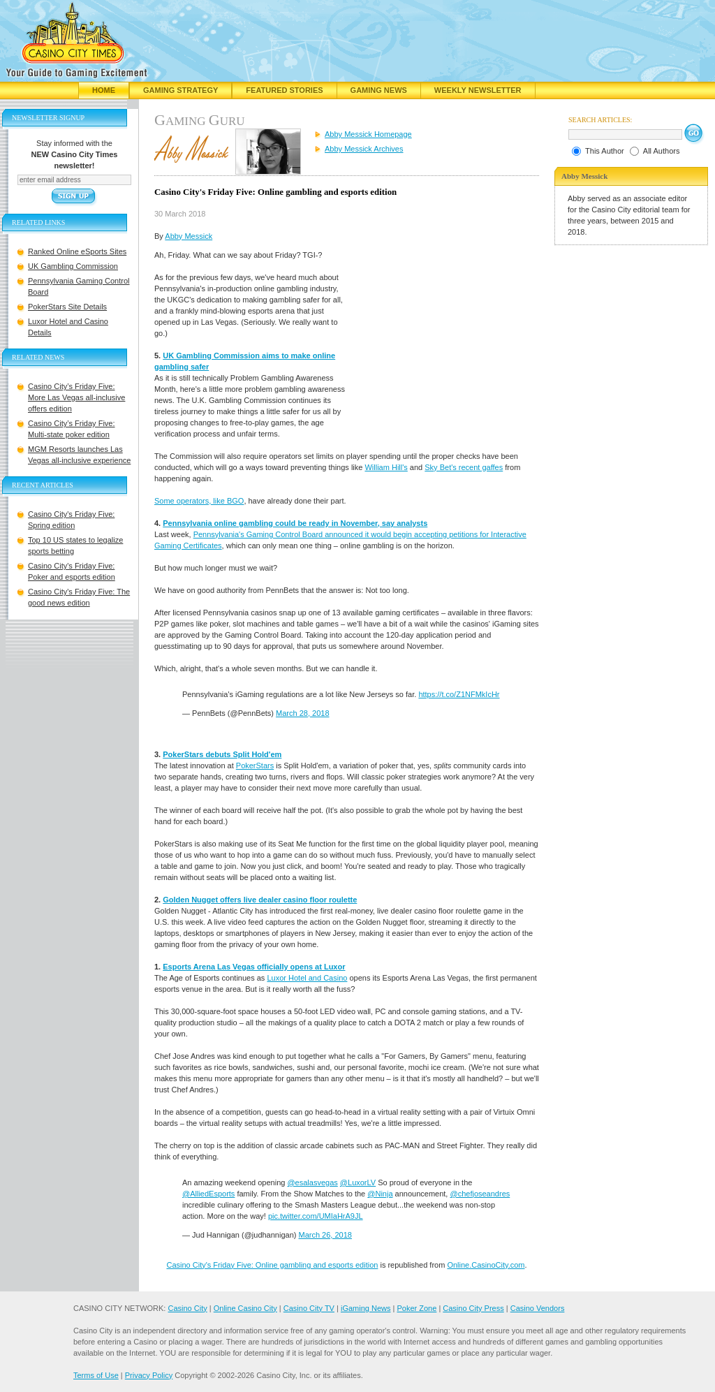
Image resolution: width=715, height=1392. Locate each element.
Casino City (187, 1308)
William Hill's (385, 467)
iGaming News (366, 1308)
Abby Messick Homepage (368, 134)
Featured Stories (284, 90)
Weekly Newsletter (478, 90)
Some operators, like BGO (199, 501)
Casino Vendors (537, 1308)
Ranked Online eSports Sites (77, 251)
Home (103, 90)
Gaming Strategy (180, 90)
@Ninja (379, 1193)
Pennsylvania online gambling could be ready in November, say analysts (295, 523)
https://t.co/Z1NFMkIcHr (458, 694)
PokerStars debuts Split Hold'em (222, 754)
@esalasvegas (312, 1182)
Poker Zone (416, 1308)
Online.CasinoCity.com (485, 1265)
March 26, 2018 (325, 1235)
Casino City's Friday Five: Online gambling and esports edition (272, 1265)
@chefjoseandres (480, 1193)
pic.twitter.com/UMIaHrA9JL (315, 1216)
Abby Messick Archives (364, 149)
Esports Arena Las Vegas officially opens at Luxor (254, 966)
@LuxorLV (358, 1182)
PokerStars (255, 765)
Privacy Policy (148, 1375)
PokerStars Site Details (67, 306)
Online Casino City (245, 1308)
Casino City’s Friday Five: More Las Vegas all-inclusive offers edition (76, 397)
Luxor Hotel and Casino (307, 978)
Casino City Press (473, 1308)
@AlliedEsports (208, 1193)
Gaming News (379, 90)
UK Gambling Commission (73, 266)
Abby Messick (188, 236)
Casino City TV (308, 1308)
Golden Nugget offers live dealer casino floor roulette (260, 899)
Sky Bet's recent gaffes (464, 467)
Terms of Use (96, 1375)
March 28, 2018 (302, 713)
